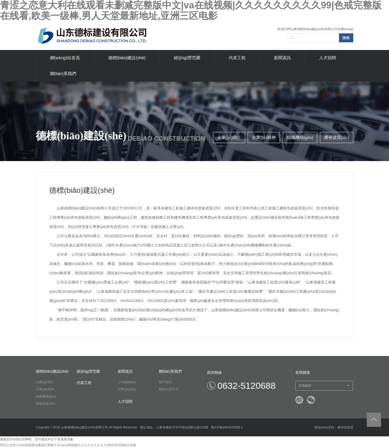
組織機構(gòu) (300, 137)
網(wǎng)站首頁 (65, 58)
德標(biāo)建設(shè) (127, 58)
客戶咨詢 (165, 382)
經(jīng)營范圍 (187, 58)
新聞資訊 (282, 58)
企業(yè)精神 (264, 137)
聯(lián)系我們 (63, 73)
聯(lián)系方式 (169, 389)
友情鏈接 (323, 385)
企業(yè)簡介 (229, 137)
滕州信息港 (345, 427)
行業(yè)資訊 (127, 389)
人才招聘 (327, 58)
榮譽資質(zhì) (336, 137)
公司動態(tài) (127, 382)
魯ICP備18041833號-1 (227, 427)
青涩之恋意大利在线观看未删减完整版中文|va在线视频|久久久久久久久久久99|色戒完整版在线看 (68, 445)
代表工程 (237, 58)
